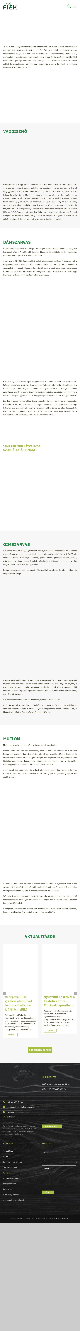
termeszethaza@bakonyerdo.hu (20, 1107)
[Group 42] (40, 495)
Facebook (11, 1112)
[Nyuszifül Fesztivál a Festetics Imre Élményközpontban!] (59, 945)
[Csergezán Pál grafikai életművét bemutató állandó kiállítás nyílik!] (20, 945)
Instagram (11, 1117)
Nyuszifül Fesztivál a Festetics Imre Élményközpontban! (59, 1001)
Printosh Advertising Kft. (63, 1218)
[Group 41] (40, 466)
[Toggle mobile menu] (75, 6)
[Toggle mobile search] (69, 6)
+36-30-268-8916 (15, 1102)
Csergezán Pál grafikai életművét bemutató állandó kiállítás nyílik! (18, 1003)
